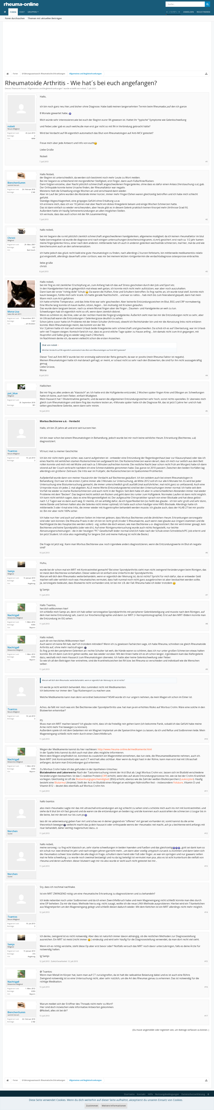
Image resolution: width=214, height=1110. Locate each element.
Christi (11, 237)
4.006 (33, 625)
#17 (206, 1015)
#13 (206, 866)
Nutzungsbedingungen (167, 1094)
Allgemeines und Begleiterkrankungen (45, 88)
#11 (206, 791)
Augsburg (31, 583)
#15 (206, 961)
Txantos (12, 451)
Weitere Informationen (114, 1105)
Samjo (11, 571)
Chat (22, 12)
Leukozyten (186, 779)
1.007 (33, 321)
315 (34, 580)
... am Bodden (29, 324)
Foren (13, 12)
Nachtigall (13, 615)
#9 (207, 669)
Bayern (32, 627)
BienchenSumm (16, 182)
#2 (207, 219)
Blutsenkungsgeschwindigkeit (92, 779)
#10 (206, 739)
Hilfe (150, 1094)
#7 (207, 595)
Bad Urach (31, 250)
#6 (207, 552)
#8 (207, 623)
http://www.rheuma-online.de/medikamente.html (125, 749)
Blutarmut (60, 782)
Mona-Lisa (13, 311)
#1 (207, 161)
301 (34, 405)
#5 (207, 411)
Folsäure (178, 782)
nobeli (83, 88)
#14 (206, 912)
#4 (207, 375)
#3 (207, 271)
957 (34, 247)
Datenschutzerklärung (193, 1094)
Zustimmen (92, 1105)
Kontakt (141, 1094)
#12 (206, 833)
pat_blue (13, 393)
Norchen (13, 831)
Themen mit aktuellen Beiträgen (45, 18)
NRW (33, 138)
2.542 (33, 192)
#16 (206, 987)
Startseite (129, 1094)
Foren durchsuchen (15, 18)
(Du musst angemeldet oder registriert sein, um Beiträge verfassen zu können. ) (170, 1029)
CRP (104, 775)
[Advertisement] (107, 48)
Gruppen (32, 12)
